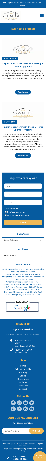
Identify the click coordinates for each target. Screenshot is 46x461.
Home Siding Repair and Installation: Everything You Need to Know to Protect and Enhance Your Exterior (23, 277)
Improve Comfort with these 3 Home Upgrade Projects (23, 128)
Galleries (23, 382)
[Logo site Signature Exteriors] (12, 15)
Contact (23, 389)
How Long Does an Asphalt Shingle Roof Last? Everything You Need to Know (23, 293)
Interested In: (11, 208)
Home (23, 366)
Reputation (23, 379)
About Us (23, 385)
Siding (23, 376)
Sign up (36, 431)
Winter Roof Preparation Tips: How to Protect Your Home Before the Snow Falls (23, 283)
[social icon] (13, 402)
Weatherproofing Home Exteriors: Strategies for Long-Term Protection (23, 270)
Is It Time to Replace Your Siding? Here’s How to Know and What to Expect (23, 288)
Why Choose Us (23, 369)
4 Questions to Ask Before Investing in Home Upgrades (23, 64)
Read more (23, 92)
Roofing (23, 372)
